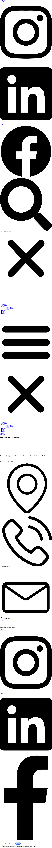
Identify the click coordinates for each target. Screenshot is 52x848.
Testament (4, 310)
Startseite (4, 304)
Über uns (4, 312)
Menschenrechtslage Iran (9, 308)
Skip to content (2, 0)
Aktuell (3, 306)
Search (1, 231)
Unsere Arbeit (4, 305)
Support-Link (2, 620)
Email (1, 629)
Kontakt (3, 313)
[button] (26, 204)
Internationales (7, 309)
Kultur (3, 311)
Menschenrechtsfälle (8, 307)
